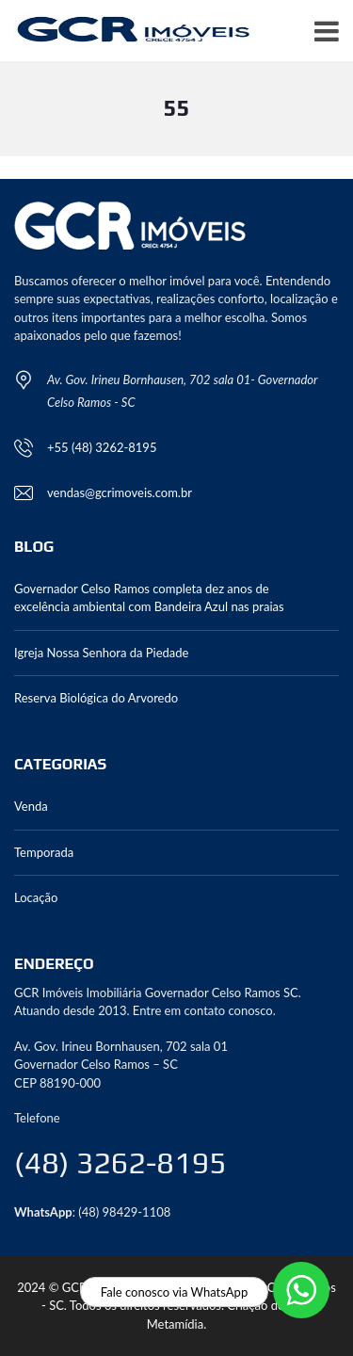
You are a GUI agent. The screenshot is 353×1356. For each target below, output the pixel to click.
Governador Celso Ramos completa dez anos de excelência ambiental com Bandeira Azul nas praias (149, 598)
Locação (35, 897)
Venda (31, 806)
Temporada (43, 852)
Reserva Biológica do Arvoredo (96, 697)
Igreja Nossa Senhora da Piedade (101, 652)
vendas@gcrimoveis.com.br (119, 492)
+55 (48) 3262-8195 (101, 447)
